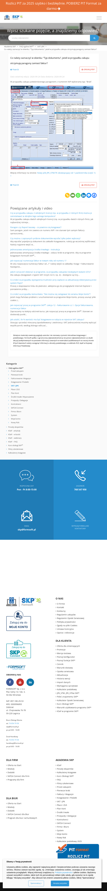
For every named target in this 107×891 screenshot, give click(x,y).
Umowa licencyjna (65, 629)
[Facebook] (94, 195)
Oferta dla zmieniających (68, 646)
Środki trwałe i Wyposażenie (22, 397)
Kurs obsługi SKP (15, 445)
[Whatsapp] (78, 195)
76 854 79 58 (14, 723)
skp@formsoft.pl (12, 727)
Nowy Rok (15, 422)
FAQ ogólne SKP (27, 46)
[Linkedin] (83, 195)
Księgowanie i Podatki (20, 382)
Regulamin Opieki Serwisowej (70, 618)
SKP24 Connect (17, 408)
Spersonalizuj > (36, 883)
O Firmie (61, 603)
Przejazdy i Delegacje (19, 400)
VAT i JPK (40, 46)
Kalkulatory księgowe (17, 453)
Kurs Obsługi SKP (65, 704)
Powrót (14, 69)
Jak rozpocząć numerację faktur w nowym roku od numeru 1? (38, 260)
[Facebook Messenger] (88, 195)
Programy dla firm (16, 779)
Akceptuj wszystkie (60, 883)
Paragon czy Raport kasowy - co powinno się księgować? (35, 227)
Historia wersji (63, 678)
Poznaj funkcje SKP (66, 660)
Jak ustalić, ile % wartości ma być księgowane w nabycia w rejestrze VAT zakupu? (47, 319)
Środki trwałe (63, 812)
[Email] (72, 195)
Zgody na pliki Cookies (67, 625)
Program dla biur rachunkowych (22, 818)
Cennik (60, 664)
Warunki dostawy (65, 667)
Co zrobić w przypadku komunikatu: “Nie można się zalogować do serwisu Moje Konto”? (50, 294)
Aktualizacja (62, 675)
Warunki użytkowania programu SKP (74, 707)
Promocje (61, 649)
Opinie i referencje (65, 632)
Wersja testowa (64, 653)
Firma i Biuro (16, 411)
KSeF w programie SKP (68, 711)
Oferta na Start (14, 765)
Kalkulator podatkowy (67, 689)
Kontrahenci (16, 404)
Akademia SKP (10, 46)
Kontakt (60, 607)
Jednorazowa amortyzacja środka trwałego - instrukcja (35, 249)
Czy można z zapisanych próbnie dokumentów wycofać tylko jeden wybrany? (45, 238)
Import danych (63, 682)
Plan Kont (15, 393)
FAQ (59, 779)
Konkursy (61, 611)
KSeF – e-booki (14, 434)
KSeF (59, 765)
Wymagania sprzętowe (67, 686)
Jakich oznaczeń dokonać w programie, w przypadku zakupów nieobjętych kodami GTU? (50, 272)
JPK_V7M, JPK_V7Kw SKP (68, 693)
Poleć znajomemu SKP (67, 696)
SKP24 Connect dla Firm (18, 776)
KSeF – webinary (15, 438)
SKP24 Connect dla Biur (18, 814)
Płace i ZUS (15, 389)
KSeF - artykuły (14, 430)
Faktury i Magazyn (65, 794)
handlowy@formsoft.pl (14, 743)
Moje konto (15, 419)
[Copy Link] (67, 195)
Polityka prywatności (66, 622)
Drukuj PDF (88, 69)
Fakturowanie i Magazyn (21, 378)
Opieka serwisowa (65, 671)
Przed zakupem (17, 371)
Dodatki (11, 772)
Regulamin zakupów (66, 614)
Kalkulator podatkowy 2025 (69, 841)
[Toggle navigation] (99, 18)
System (14, 415)
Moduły (11, 769)
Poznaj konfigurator (66, 657)
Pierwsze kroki (17, 374)
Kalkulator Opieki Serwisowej (70, 700)
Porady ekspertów (15, 427)
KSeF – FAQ (12, 441)
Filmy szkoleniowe (15, 449)
